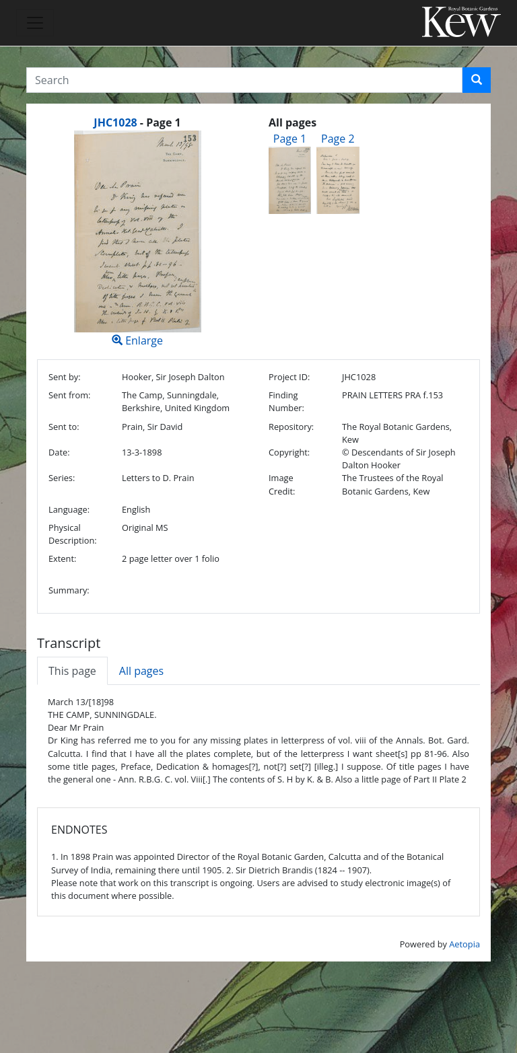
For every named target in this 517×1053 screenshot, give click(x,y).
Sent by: (64, 377)
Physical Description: (72, 533)
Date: (59, 452)
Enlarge (137, 239)
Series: (61, 478)
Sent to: (63, 427)
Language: (69, 509)
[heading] (137, 122)
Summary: (69, 590)
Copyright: (289, 452)
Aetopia (464, 944)
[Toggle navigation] (35, 22)
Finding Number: (286, 401)
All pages (141, 670)
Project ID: (289, 377)
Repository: (291, 427)
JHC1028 (115, 122)
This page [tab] (72, 670)
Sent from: (69, 395)
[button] (476, 80)
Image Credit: (282, 484)
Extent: (62, 558)
